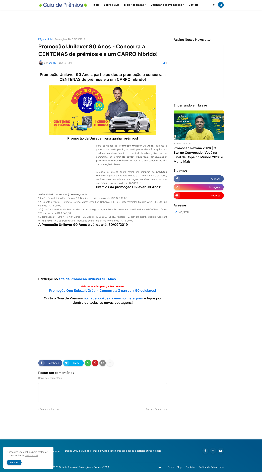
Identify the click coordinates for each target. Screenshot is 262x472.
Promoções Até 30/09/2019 (70, 39)
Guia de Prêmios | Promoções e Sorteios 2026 (84, 467)
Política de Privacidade (211, 467)
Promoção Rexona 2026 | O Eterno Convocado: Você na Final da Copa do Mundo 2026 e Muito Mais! (198, 154)
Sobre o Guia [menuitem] (111, 4)
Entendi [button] (14, 462)
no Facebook (94, 298)
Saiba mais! (31, 455)
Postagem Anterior (49, 409)
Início (160, 467)
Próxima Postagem (155, 409)
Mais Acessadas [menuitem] (134, 4)
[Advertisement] (131, 23)
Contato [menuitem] (194, 4)
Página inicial (45, 39)
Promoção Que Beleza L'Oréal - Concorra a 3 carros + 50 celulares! (102, 291)
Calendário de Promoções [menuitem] (166, 4)
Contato (190, 467)
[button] (214, 5)
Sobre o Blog (175, 467)
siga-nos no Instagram (125, 298)
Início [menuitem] (96, 4)
